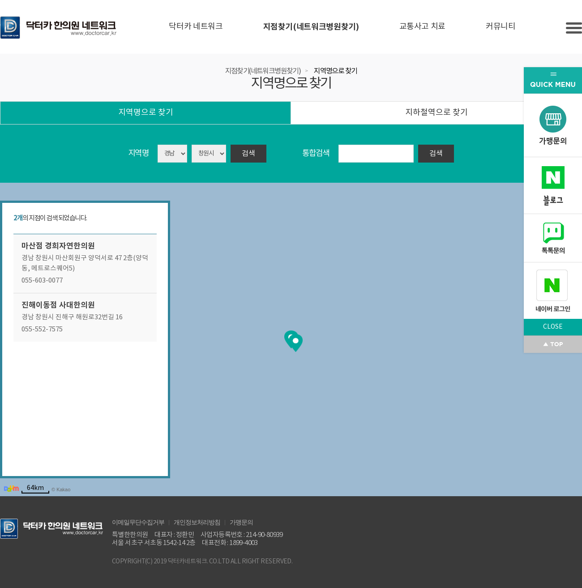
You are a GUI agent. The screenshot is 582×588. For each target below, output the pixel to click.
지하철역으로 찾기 (436, 112)
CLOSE (553, 326)
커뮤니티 (501, 26)
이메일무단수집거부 (138, 522)
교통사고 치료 (422, 26)
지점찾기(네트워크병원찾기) (311, 27)
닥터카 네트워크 (196, 26)
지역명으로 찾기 (335, 71)
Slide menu (574, 28)
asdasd (209, 154)
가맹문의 (241, 522)
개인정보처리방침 (197, 522)
